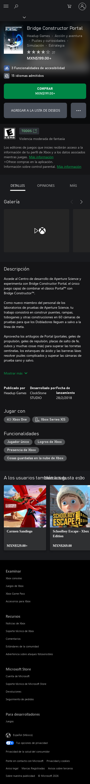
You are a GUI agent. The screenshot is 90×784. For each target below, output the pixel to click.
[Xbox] (13, 17)
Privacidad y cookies (58, 760)
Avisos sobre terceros (60, 768)
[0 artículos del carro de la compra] (71, 6)
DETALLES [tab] (18, 185)
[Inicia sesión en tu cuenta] (82, 6)
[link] (25, 517)
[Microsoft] (45, 3)
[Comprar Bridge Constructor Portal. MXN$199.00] (45, 91)
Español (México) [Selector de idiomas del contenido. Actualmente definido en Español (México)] (23, 734)
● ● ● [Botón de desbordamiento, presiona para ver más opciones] (78, 110)
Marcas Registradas (33, 768)
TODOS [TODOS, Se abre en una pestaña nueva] (29, 131)
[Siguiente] (81, 202)
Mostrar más (15, 373)
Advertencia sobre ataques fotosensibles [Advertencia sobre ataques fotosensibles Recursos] (29, 654)
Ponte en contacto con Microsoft (24, 760)
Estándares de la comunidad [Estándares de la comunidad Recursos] (22, 646)
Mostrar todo (55, 477)
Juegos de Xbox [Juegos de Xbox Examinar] (15, 585)
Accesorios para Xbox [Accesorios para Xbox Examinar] (18, 601)
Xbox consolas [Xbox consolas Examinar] (14, 578)
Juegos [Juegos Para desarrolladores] (10, 721)
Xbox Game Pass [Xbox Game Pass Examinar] (15, 593)
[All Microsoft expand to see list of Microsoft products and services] (6, 6)
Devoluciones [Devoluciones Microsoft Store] (13, 691)
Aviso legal (12, 768)
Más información (41, 157)
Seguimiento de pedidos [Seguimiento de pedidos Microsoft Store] (20, 699)
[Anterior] (72, 202)
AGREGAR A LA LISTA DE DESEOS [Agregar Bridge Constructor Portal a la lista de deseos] (35, 110)
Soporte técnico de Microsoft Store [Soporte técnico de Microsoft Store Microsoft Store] (26, 683)
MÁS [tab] (73, 185)
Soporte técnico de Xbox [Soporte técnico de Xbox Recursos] (20, 631)
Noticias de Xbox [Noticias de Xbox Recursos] (15, 623)
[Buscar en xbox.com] (17, 6)
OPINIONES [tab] (45, 185)
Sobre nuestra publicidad (20, 775)
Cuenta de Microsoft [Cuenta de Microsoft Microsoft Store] (18, 676)
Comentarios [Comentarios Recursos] (13, 638)
